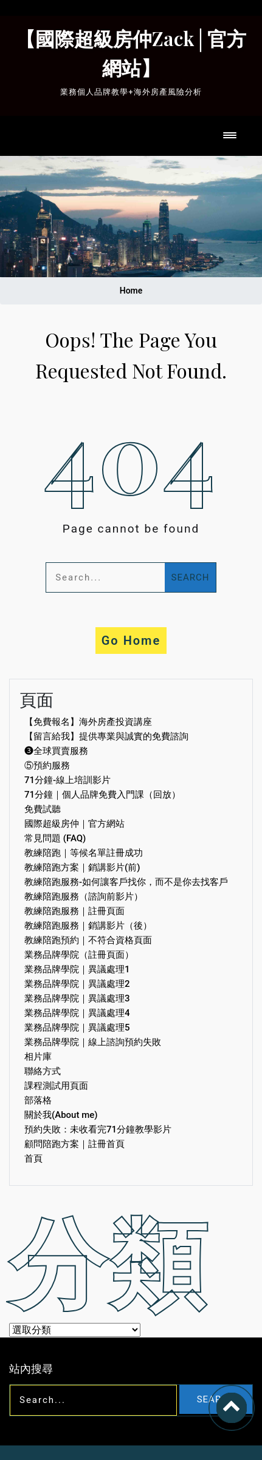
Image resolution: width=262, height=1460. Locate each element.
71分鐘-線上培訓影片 (67, 780)
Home (131, 290)
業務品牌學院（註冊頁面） (79, 954)
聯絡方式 (42, 1071)
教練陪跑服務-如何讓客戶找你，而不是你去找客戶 (126, 881)
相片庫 (38, 1056)
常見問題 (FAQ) (55, 838)
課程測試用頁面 (56, 1085)
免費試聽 (42, 809)
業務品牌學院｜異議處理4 (77, 1013)
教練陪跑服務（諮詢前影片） (83, 896)
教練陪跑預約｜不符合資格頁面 (88, 940)
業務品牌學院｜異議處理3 (77, 998)
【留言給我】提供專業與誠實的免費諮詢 (106, 736)
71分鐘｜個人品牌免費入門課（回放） (102, 794)
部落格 (38, 1100)
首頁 (33, 1158)
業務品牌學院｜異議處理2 (77, 983)
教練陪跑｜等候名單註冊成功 (83, 852)
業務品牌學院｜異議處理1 (77, 969)
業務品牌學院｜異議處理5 (77, 1027)
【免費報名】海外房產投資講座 (88, 721)
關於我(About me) (61, 1114)
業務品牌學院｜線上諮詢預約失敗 (92, 1042)
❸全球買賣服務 (56, 750)
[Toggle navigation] (229, 136)
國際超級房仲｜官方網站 (74, 823)
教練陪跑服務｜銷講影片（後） (88, 925)
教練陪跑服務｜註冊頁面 (74, 911)
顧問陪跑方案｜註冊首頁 (74, 1144)
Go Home (131, 640)
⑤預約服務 (47, 765)
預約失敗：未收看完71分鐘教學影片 (97, 1129)
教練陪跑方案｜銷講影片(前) (82, 867)
